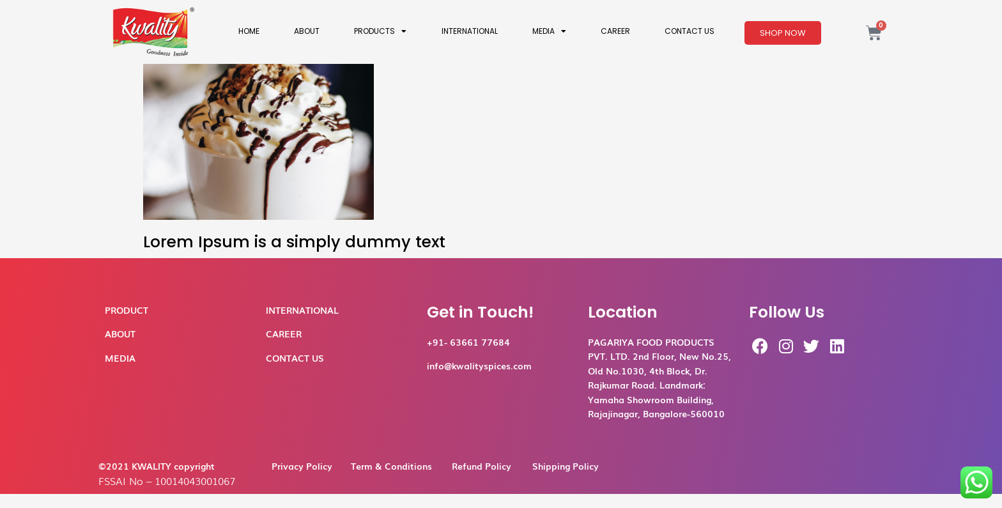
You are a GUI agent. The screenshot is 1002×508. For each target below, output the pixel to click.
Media (549, 31)
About (307, 31)
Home (248, 31)
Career (615, 31)
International (470, 31)
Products (380, 31)
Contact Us (689, 31)
